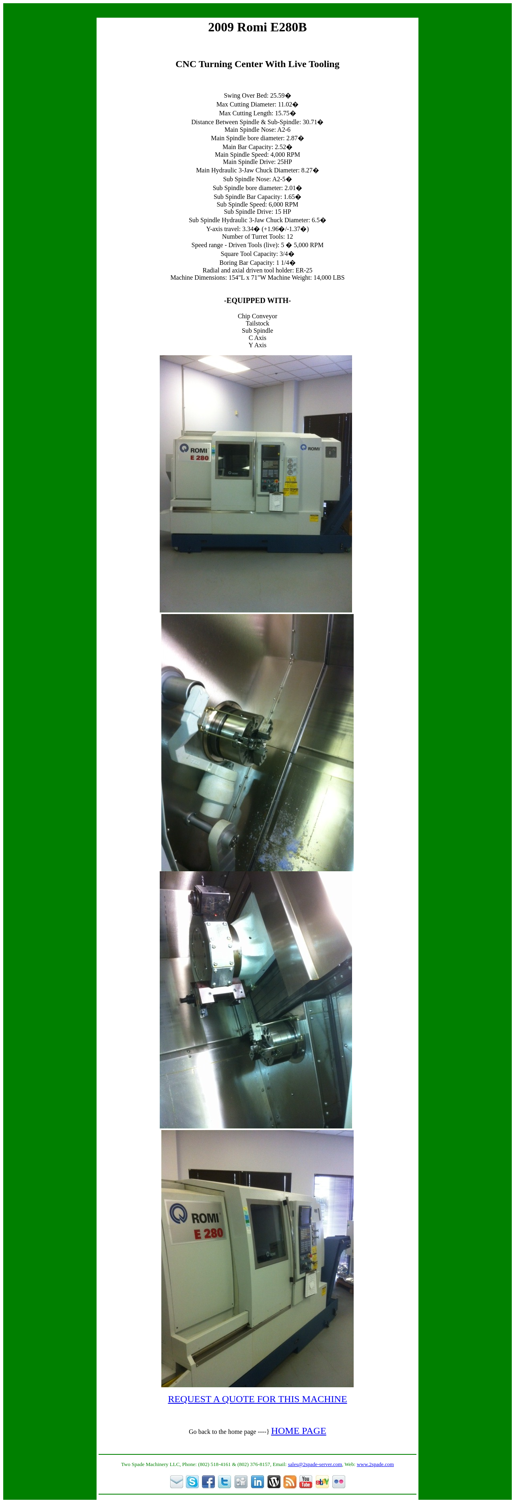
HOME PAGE (298, 1430)
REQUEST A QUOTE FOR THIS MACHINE (257, 1399)
